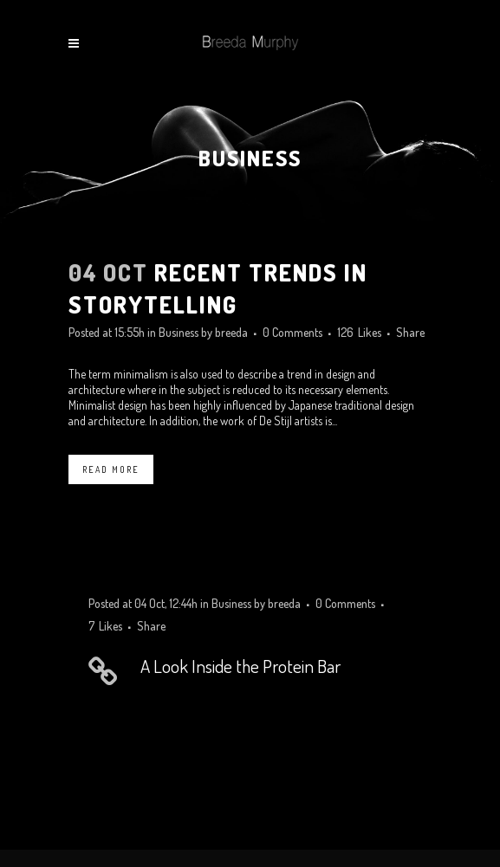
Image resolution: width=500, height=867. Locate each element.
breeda (231, 332)
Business (178, 332)
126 (359, 333)
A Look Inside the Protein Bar (240, 665)
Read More (111, 469)
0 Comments (292, 332)
